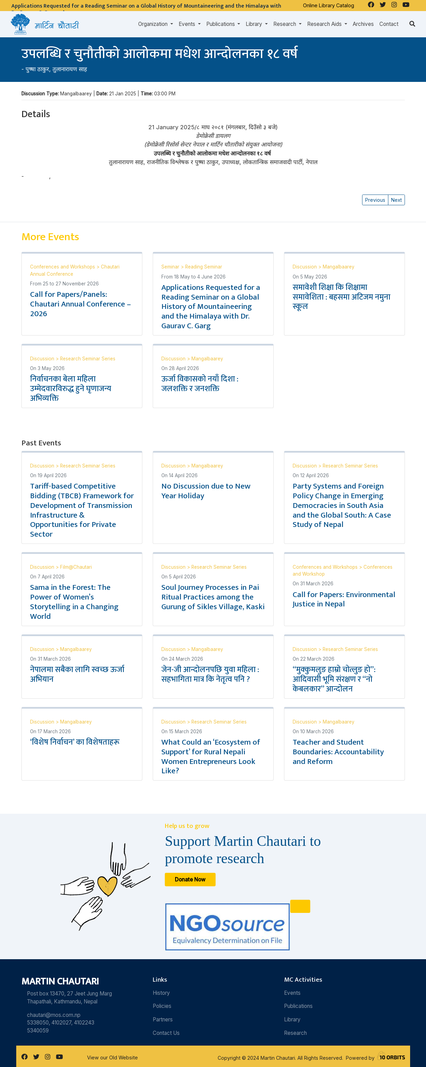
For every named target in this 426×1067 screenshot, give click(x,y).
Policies (162, 1006)
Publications (298, 1006)
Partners (163, 1019)
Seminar (171, 267)
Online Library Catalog (328, 5)
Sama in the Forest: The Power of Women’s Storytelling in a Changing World (74, 602)
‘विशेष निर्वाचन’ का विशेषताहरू (75, 742)
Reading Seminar (203, 267)
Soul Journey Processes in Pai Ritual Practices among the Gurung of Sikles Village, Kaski (213, 597)
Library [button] (255, 24)
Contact (388, 24)
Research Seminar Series (87, 358)
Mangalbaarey (338, 267)
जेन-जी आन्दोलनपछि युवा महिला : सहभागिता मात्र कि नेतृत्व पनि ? (210, 674)
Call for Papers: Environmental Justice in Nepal (344, 599)
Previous (375, 200)
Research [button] (285, 24)
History (161, 993)
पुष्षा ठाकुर (37, 69)
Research (295, 1033)
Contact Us (166, 1033)
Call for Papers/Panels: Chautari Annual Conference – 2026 (80, 304)
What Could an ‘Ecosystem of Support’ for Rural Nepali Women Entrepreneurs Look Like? (210, 757)
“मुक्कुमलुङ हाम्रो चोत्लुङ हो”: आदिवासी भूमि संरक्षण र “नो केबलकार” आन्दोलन (334, 679)
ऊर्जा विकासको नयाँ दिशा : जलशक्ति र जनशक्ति (199, 383)
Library (292, 1019)
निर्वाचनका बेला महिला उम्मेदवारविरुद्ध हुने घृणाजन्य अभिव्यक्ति (70, 388)
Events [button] (188, 24)
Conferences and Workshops (63, 267)
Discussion (305, 267)
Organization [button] (153, 24)
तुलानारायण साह (70, 69)
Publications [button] (221, 24)
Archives (363, 24)
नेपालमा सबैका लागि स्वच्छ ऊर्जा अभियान (77, 674)
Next (396, 200)
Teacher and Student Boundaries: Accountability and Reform (338, 752)
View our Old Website (112, 1057)
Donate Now (190, 879)
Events (292, 993)
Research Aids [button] (325, 24)
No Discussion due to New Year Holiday (205, 491)
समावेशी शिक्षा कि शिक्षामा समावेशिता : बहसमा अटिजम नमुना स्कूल (341, 297)
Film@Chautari (76, 567)
